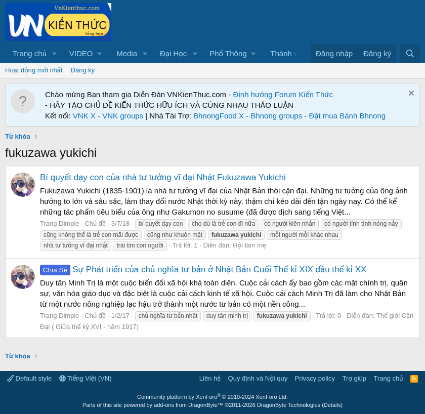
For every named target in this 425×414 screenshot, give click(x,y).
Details (332, 405)
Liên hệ (210, 378)
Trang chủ (30, 53)
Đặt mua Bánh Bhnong (347, 115)
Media (126, 53)
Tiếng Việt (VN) (85, 378)
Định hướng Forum (264, 94)
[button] (55, 53)
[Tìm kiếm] (410, 53)
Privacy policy (315, 378)
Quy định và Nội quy (258, 378)
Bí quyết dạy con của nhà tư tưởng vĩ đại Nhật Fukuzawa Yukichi (163, 177)
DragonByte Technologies (288, 405)
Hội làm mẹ (249, 245)
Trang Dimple (59, 223)
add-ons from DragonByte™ (188, 405)
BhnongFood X (218, 115)
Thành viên (289, 53)
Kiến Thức (316, 94)
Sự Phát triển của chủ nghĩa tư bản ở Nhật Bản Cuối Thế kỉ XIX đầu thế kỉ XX (203, 269)
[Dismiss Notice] (410, 94)
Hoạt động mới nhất (34, 70)
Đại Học (173, 53)
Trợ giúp (354, 378)
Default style (29, 378)
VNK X (84, 115)
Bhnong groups (276, 115)
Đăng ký (83, 70)
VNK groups (122, 115)
